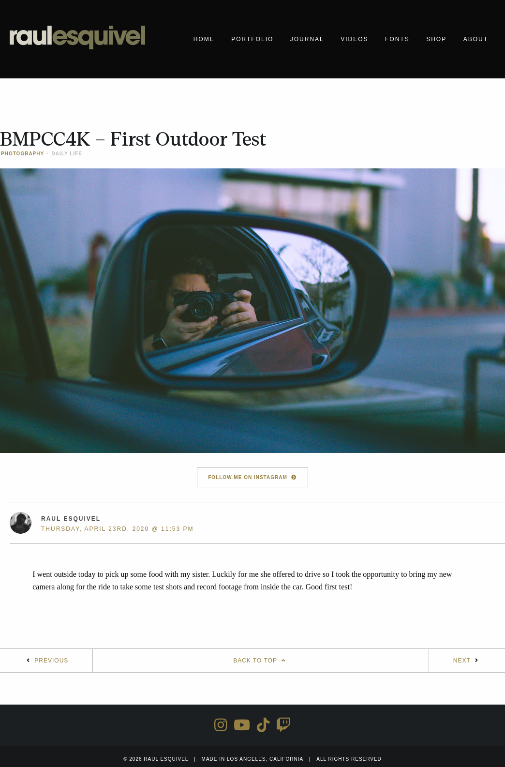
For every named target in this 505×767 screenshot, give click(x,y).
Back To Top (260, 660)
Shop (436, 39)
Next (462, 660)
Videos (354, 39)
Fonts (397, 39)
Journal (307, 39)
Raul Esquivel (71, 518)
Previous (51, 660)
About (475, 39)
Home (204, 39)
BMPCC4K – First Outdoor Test (133, 139)
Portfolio (252, 39)
